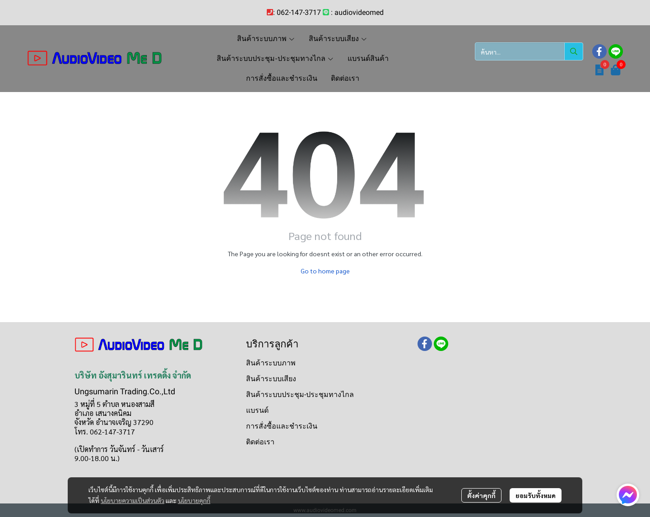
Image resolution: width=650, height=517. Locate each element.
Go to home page (325, 271)
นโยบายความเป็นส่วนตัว (132, 500)
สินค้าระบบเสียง (271, 378)
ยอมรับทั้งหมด (535, 495)
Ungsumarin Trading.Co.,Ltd (124, 391)
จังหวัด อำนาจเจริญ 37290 (113, 422)
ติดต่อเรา (260, 442)
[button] (529, 51)
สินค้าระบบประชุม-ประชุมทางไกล (300, 394)
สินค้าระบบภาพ (271, 363)
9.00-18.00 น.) (97, 458)
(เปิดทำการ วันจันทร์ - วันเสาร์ (119, 449)
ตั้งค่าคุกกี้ (481, 495)
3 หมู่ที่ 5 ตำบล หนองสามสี (114, 404)
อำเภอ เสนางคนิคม (102, 413)
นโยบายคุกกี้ (194, 500)
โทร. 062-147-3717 (104, 431)
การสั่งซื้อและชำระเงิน (281, 426)
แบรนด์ (257, 410)
